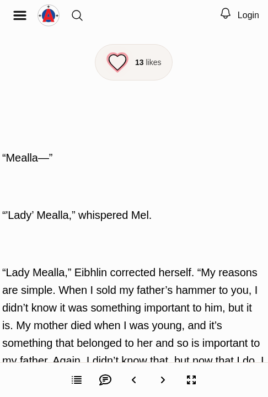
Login (248, 15)
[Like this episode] (134, 62)
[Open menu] (20, 15)
